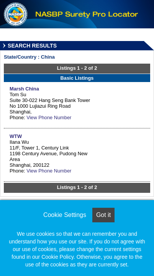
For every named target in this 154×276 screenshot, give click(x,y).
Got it (103, 215)
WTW (16, 136)
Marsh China (24, 89)
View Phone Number (48, 117)
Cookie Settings (64, 215)
